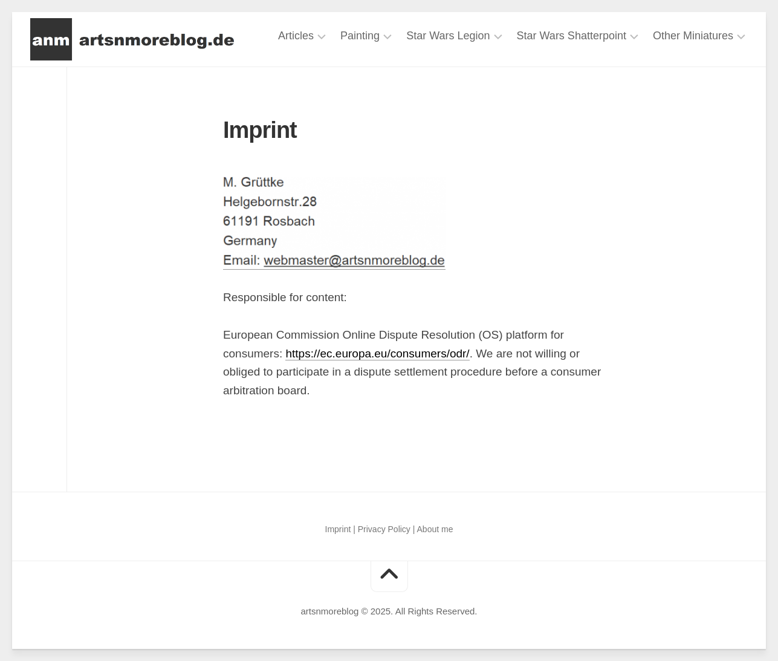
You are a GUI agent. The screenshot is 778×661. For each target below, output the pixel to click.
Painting (360, 36)
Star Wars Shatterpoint (571, 36)
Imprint (338, 529)
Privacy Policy (384, 529)
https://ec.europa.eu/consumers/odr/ (377, 353)
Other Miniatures (693, 36)
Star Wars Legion (448, 36)
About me (435, 529)
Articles (296, 36)
